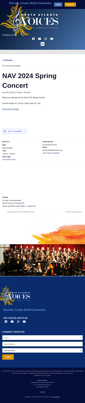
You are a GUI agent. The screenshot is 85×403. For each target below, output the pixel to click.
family (8, 159)
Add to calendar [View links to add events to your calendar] (14, 131)
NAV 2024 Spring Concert (73, 212)
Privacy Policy (56, 397)
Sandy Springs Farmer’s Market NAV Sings (21, 212)
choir (4, 159)
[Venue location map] (42, 178)
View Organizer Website (51, 153)
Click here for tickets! (10, 109)
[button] (42, 44)
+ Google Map (31, 206)
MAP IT (42, 392)
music (13, 159)
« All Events (7, 60)
